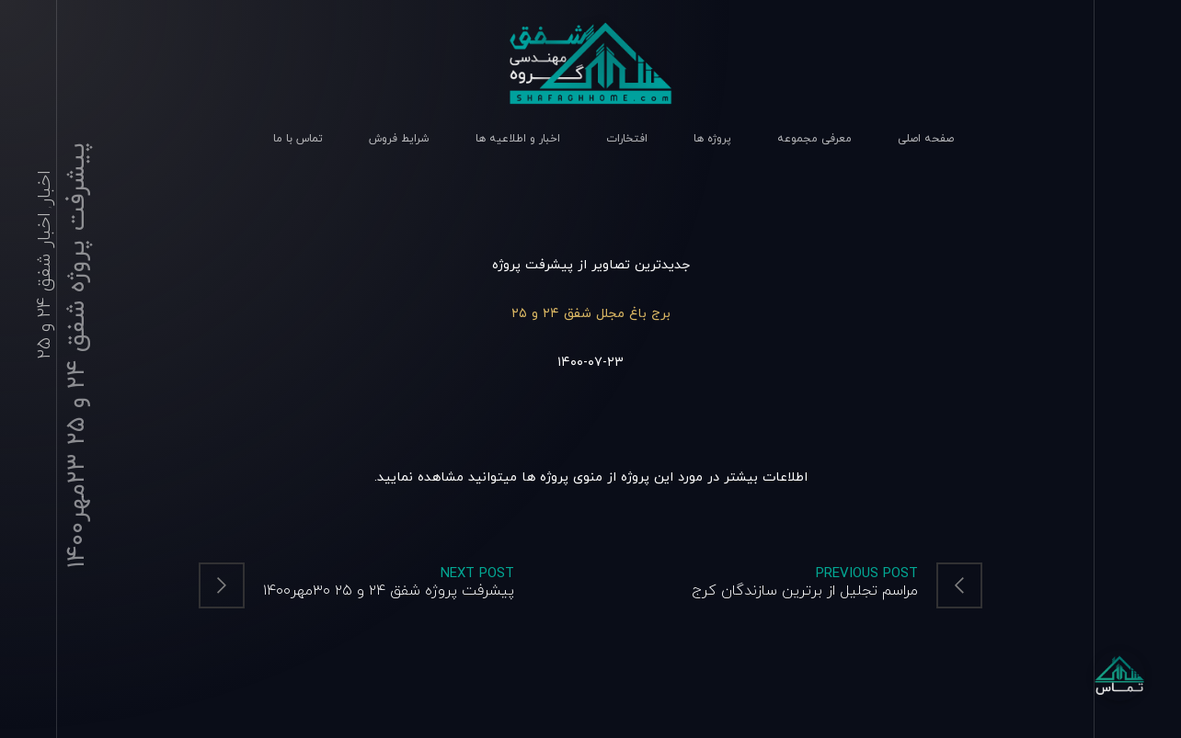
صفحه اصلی (926, 138)
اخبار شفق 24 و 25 (45, 285)
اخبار (45, 188)
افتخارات (627, 138)
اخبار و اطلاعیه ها (518, 138)
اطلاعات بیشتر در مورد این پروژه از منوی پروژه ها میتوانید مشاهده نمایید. (591, 477)
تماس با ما (298, 138)
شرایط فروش (399, 138)
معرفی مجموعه (814, 138)
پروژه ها (712, 138)
